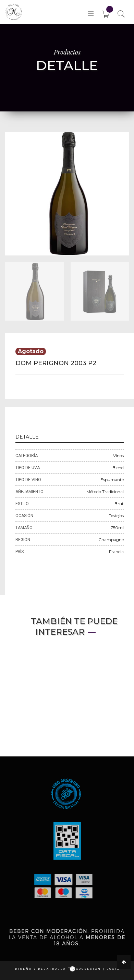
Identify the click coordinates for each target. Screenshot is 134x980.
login (113, 968)
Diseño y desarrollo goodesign (58, 968)
